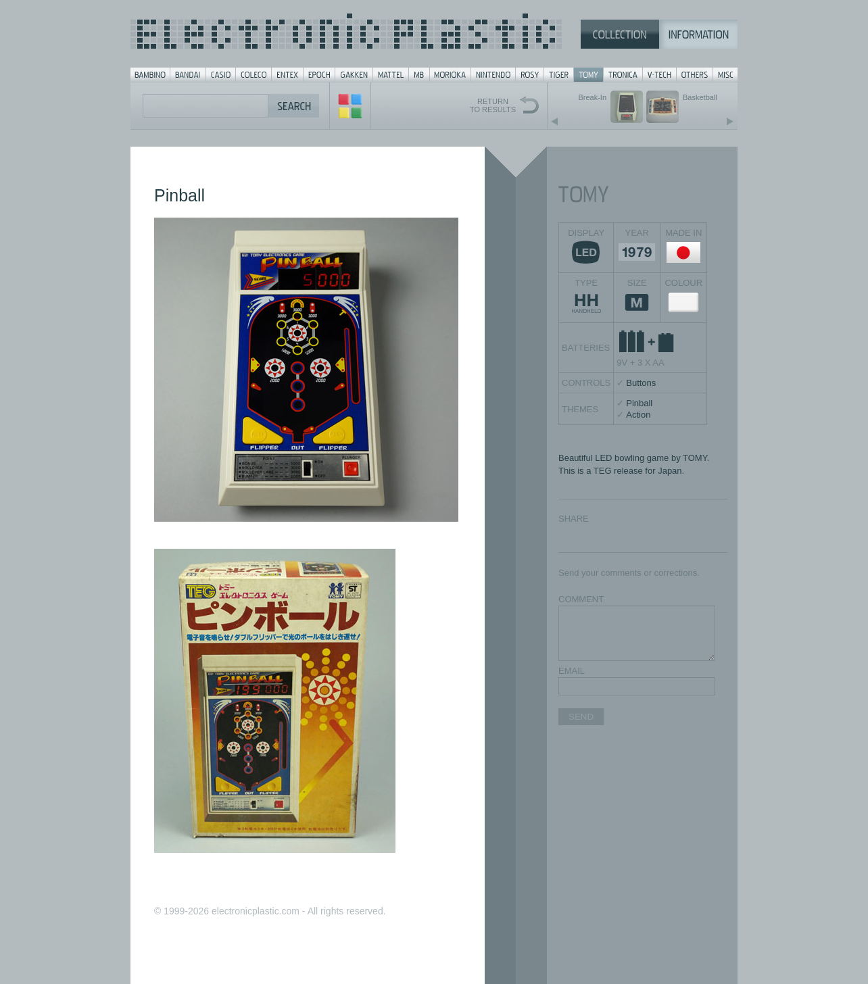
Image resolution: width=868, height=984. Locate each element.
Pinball (639, 403)
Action (638, 415)
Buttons (641, 383)
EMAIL (571, 671)
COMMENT (581, 599)
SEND (581, 717)
